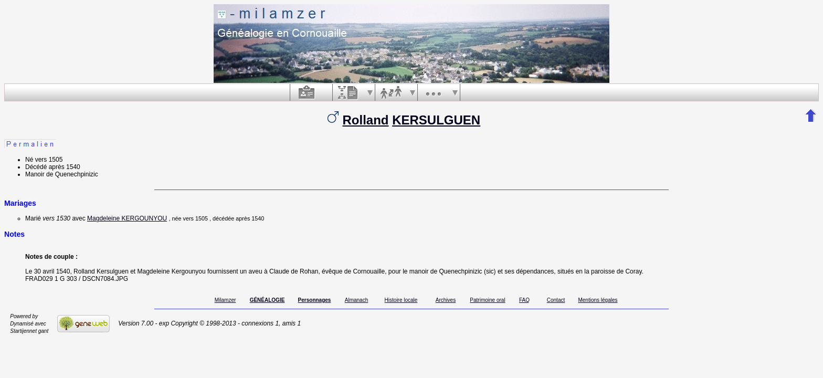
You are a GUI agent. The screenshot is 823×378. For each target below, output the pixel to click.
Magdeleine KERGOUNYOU (127, 218)
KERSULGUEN (436, 120)
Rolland (365, 120)
